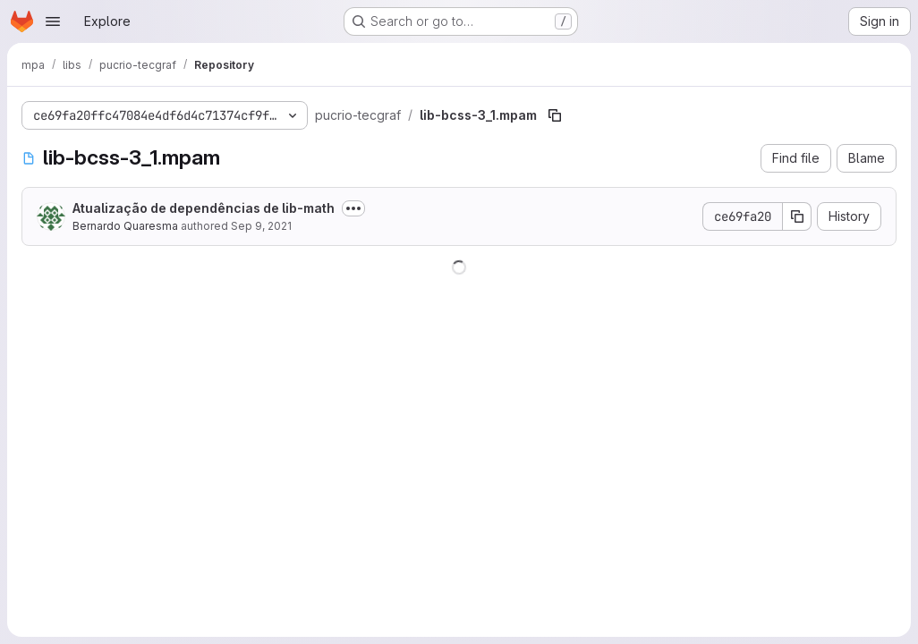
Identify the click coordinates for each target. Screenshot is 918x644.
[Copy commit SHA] (797, 216)
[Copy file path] (554, 115)
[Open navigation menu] (52, 21)
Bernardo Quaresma (125, 226)
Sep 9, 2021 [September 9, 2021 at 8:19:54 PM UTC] (261, 226)
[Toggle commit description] (353, 208)
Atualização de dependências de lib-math (203, 208)
